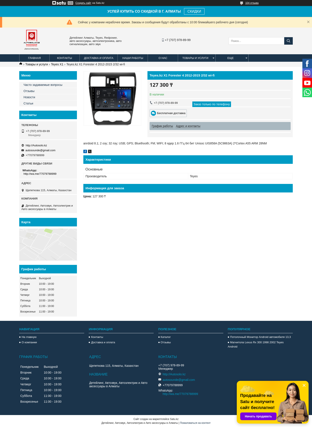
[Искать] (288, 41)
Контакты (64, 58)
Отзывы (29, 91)
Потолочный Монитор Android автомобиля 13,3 (260, 337)
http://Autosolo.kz (36, 145)
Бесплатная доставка (171, 113)
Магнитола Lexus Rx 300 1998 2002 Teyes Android (256, 344)
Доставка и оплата (98, 58)
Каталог (166, 337)
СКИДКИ (194, 11)
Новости (29, 97)
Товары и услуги (195, 58)
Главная (34, 58)
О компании (29, 342)
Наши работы (132, 58)
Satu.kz (174, 419)
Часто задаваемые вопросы (43, 85)
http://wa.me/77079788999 (40, 173)
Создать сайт (83, 2)
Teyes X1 (57, 64)
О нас (163, 58)
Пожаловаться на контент (195, 422)
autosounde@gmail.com (40, 150)
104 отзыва (252, 2)
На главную (29, 337)
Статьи (28, 103)
